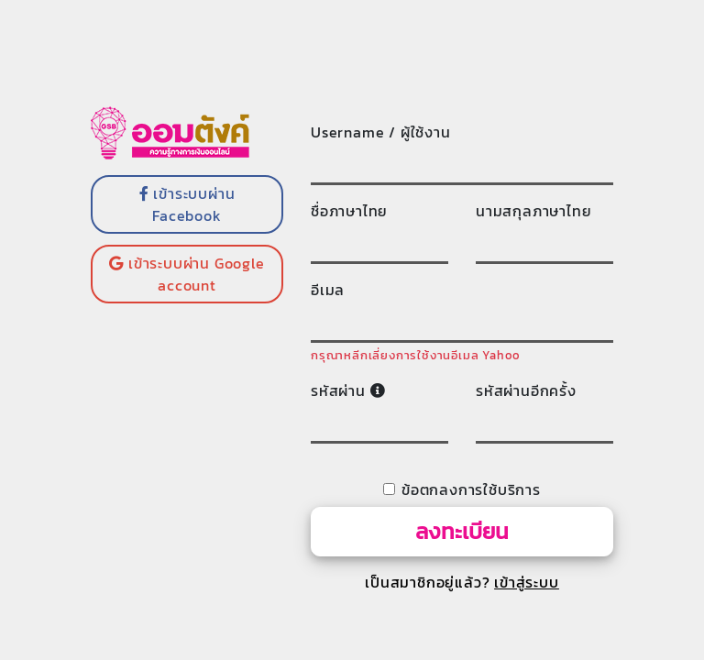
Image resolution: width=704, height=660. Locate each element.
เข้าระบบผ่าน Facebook (187, 204)
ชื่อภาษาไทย (349, 211)
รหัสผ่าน (348, 391)
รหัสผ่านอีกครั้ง (526, 391)
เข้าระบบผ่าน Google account (186, 274)
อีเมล (328, 290)
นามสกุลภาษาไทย (533, 211)
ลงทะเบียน (462, 531)
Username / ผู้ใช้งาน (381, 132)
